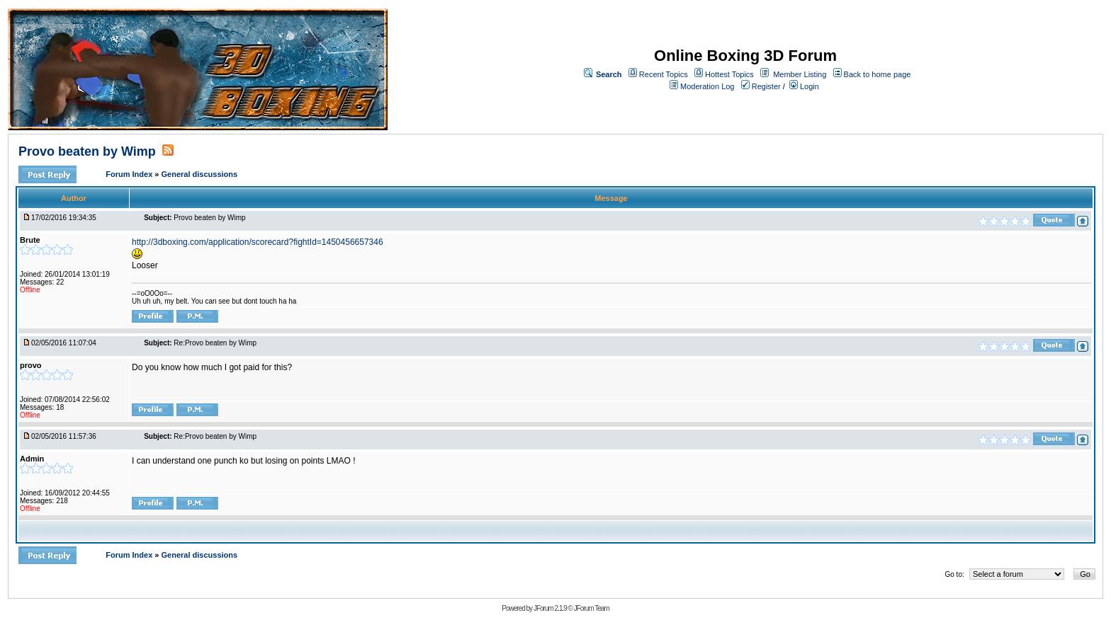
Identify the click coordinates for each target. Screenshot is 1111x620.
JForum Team (591, 608)
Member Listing (799, 74)
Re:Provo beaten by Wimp (215, 343)
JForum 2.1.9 (550, 608)
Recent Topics (663, 74)
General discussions (200, 174)
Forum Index (130, 174)
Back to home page (877, 74)
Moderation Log (707, 86)
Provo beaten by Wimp (87, 151)
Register (761, 86)
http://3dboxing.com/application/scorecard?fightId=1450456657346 (257, 242)
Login (804, 86)
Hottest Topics (729, 74)
